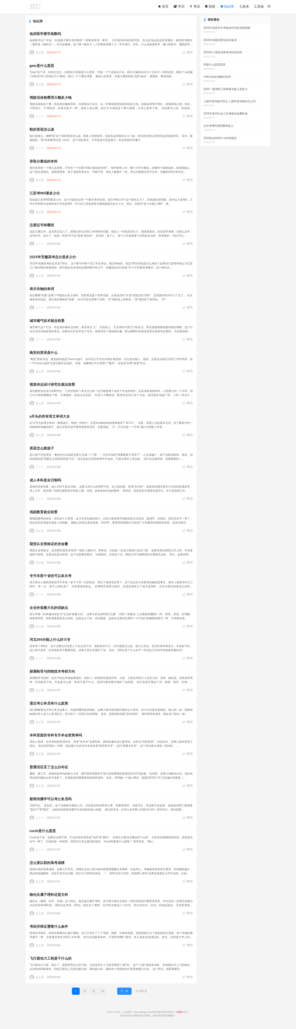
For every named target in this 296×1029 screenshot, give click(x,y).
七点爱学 (127, 1014)
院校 (210, 7)
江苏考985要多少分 (45, 196)
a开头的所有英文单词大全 (50, 419)
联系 (180, 1014)
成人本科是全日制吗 (45, 483)
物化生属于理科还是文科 (49, 897)
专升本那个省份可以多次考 (51, 578)
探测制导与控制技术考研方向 (52, 674)
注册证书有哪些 (42, 228)
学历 (179, 7)
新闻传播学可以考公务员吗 (51, 801)
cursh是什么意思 (43, 833)
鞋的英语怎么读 (42, 132)
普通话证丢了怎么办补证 (49, 770)
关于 (186, 1014)
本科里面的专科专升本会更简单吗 (56, 738)
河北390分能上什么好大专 (50, 642)
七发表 (244, 7)
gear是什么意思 (42, 68)
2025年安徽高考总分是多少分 (53, 259)
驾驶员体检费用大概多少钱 (51, 100)
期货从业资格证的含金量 (49, 546)
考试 (194, 7)
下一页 (124, 993)
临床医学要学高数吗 (45, 36)
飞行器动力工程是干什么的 (51, 961)
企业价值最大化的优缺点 (49, 610)
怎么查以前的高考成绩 (47, 865)
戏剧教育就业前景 (44, 514)
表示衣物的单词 (42, 291)
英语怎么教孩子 (42, 451)
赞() (188, 54)
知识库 (227, 7)
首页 (163, 7)
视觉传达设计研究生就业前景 (52, 387)
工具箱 (259, 7)
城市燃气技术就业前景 (47, 323)
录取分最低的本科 (44, 164)
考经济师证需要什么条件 (49, 929)
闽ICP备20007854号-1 (164, 1014)
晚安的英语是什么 (44, 355)
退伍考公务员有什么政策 (49, 706)
